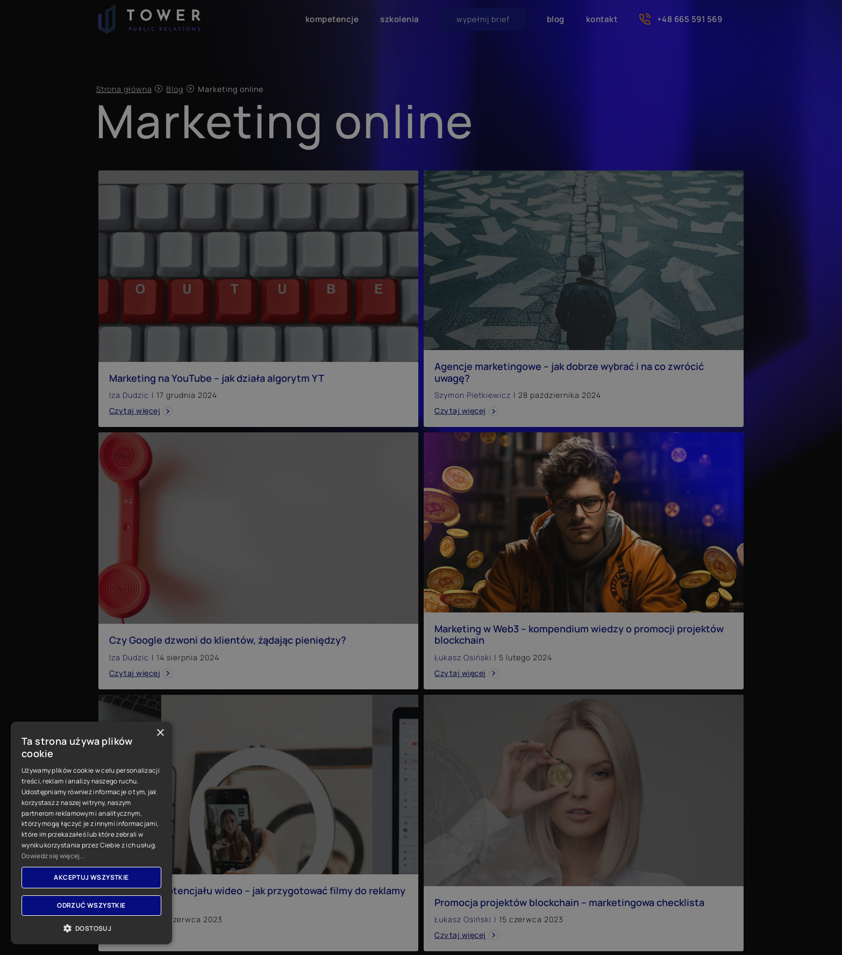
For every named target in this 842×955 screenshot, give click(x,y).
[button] (91, 928)
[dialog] (421, 477)
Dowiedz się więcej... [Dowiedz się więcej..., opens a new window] (53, 855)
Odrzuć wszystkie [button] (91, 905)
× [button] (160, 733)
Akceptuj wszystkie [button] (91, 877)
